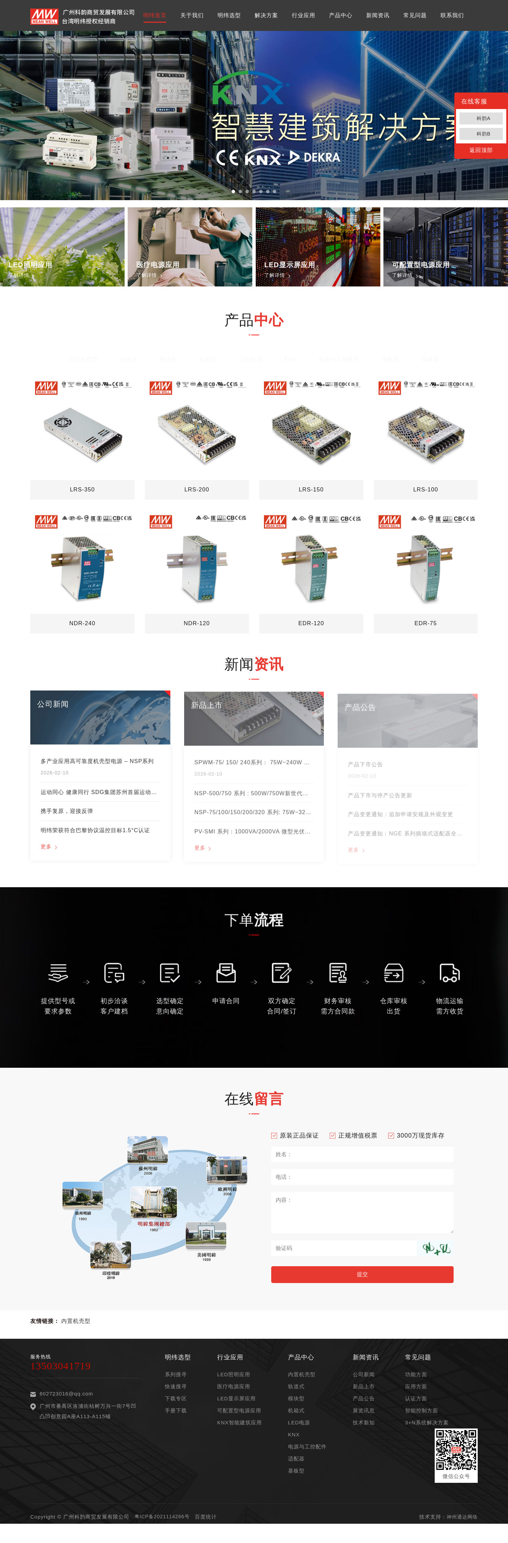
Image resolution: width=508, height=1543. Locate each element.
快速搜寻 (176, 1400)
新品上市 (364, 1400)
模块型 (168, 356)
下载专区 (176, 1412)
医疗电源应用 (233, 1400)
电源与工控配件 (339, 356)
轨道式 (129, 356)
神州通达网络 (461, 1531)
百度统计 (209, 1531)
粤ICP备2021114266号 (164, 1531)
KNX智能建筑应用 (239, 1436)
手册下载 (176, 1424)
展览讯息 (364, 1424)
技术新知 (364, 1436)
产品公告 (364, 1412)
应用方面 (416, 1400)
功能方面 (416, 1388)
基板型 (430, 356)
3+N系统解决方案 (427, 1436)
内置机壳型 (83, 356)
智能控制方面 (421, 1424)
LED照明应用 (233, 1388)
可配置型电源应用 (239, 1424)
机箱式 (208, 356)
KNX (291, 356)
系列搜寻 (176, 1388)
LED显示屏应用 (236, 1412)
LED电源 (250, 356)
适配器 (391, 356)
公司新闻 (364, 1388)
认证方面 (416, 1412)
